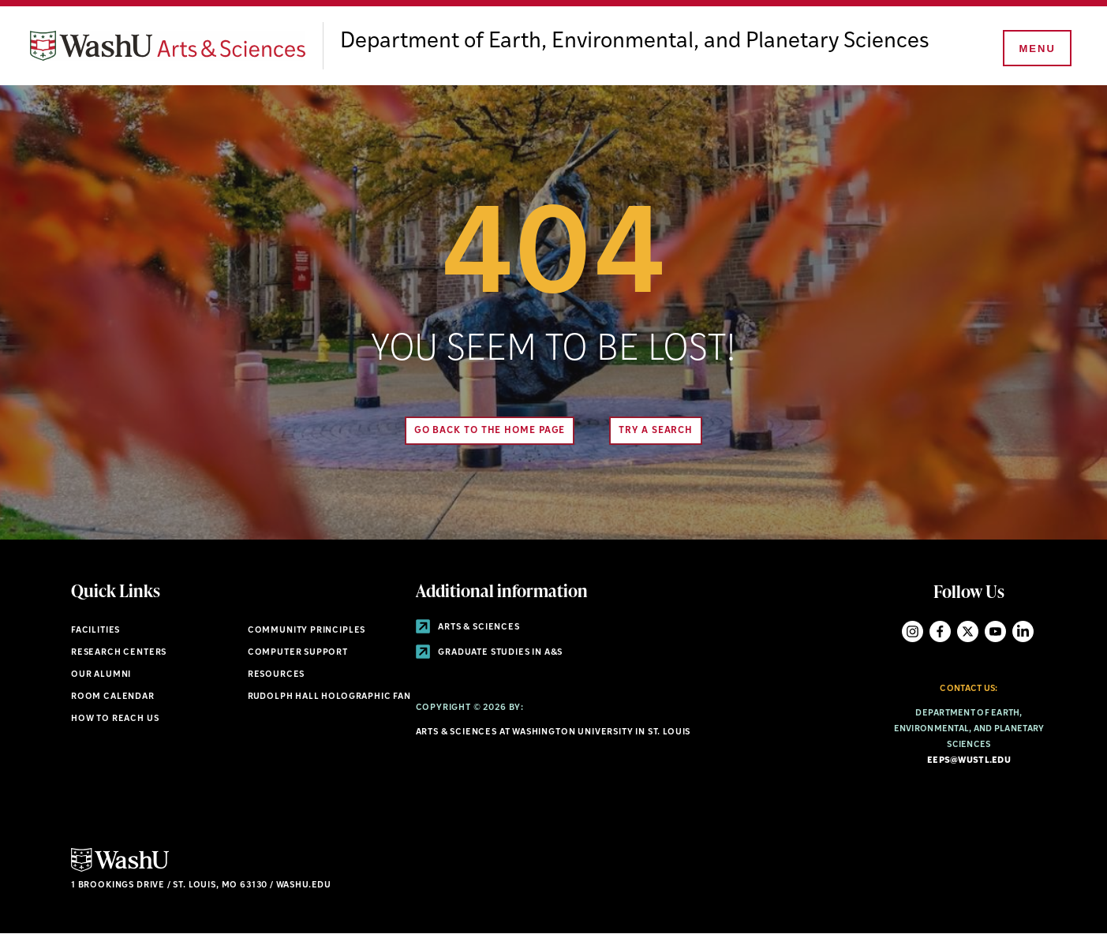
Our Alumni (101, 675)
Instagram (912, 631)
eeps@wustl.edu (969, 761)
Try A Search (656, 430)
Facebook (940, 631)
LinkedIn (1023, 631)
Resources (276, 675)
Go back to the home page (490, 430)
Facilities (95, 630)
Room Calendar (113, 697)
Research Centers (118, 652)
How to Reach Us (115, 719)
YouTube (995, 631)
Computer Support (298, 652)
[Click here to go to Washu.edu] (120, 869)
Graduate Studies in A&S (489, 652)
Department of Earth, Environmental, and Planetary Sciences (634, 42)
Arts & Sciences (468, 627)
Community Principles (307, 630)
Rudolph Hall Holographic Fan (329, 697)
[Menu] (1035, 49)
